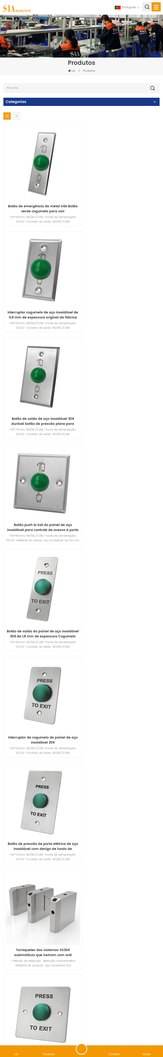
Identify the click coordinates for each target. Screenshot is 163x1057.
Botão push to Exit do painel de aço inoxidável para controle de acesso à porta (122, 309)
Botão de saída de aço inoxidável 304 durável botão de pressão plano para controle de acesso (41, 309)
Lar (71, 71)
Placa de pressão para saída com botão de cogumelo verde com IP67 (121, 928)
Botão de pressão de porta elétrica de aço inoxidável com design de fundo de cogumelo (41, 515)
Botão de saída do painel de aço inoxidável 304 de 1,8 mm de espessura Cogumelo (41, 412)
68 (131, 959)
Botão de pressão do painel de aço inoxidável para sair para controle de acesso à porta (122, 618)
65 (98, 959)
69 (142, 959)
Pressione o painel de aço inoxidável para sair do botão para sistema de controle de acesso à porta (122, 825)
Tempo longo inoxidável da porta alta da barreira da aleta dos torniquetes (41, 722)
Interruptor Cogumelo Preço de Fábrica (41, 615)
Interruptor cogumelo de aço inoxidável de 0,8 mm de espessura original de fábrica (122, 206)
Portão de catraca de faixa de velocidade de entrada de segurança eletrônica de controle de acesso (41, 928)
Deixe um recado (81, 1049)
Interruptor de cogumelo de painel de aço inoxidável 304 (121, 412)
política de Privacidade (140, 1033)
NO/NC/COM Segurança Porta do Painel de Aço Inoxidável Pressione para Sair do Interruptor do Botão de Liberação (121, 722)
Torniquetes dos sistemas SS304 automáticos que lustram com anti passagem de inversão (121, 515)
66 (109, 959)
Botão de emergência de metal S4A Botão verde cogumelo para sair (41, 206)
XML (117, 1033)
